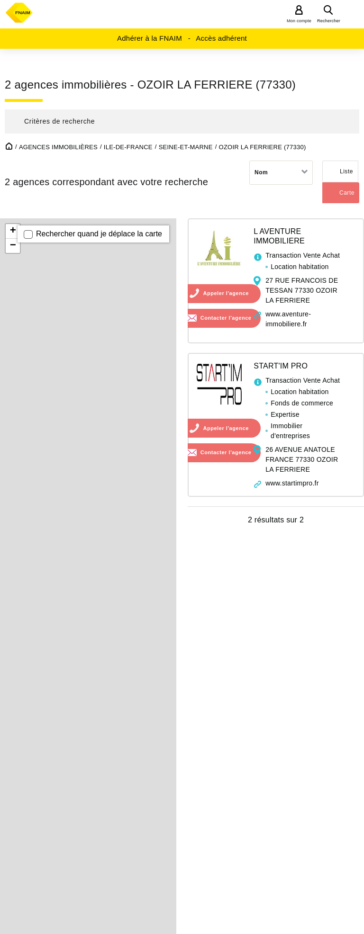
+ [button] (13, 231)
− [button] (13, 246)
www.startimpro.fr (291, 483)
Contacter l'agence (226, 318)
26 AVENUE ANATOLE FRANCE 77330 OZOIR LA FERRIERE (301, 459)
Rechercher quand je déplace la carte (99, 234)
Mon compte (299, 20)
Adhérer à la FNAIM (149, 38)
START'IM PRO (281, 366)
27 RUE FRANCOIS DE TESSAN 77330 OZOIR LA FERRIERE (301, 290)
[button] (182, 121)
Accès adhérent (221, 38)
